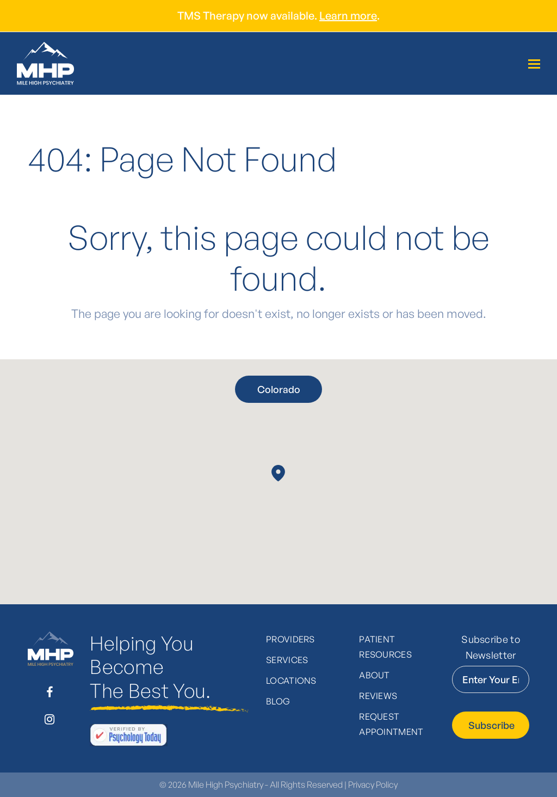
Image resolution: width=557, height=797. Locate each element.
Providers (290, 639)
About (374, 675)
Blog (278, 701)
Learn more (348, 15)
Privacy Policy (373, 784)
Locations (291, 680)
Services (287, 659)
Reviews (378, 695)
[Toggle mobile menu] (534, 64)
